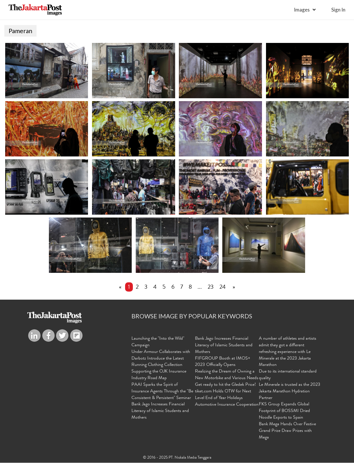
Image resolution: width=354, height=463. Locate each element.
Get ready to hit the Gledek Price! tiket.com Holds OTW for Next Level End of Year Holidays (225, 391)
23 (211, 287)
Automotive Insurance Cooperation (227, 404)
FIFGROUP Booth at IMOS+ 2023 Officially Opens (222, 362)
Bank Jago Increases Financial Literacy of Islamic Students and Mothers (160, 411)
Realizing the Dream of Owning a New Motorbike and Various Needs (226, 375)
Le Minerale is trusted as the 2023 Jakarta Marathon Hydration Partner (289, 391)
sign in (338, 10)
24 (222, 287)
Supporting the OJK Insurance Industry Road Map (158, 375)
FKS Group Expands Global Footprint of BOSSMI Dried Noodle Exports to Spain (284, 411)
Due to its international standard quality (288, 375)
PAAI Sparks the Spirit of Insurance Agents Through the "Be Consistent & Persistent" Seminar (162, 391)
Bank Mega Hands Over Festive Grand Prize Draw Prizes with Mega (287, 431)
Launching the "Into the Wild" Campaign (157, 342)
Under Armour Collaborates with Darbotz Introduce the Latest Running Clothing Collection (160, 359)
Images (302, 10)
